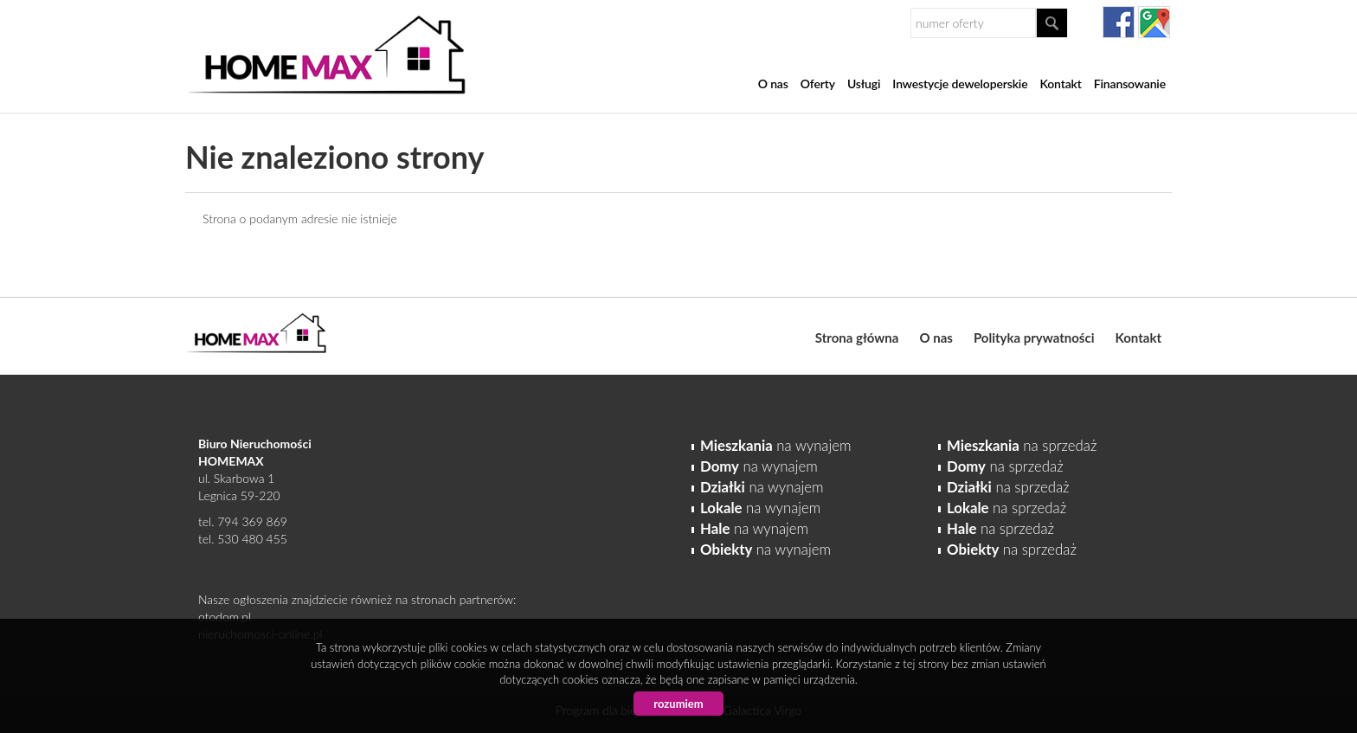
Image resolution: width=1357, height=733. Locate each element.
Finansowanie (1130, 83)
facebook (1119, 22)
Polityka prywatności (1034, 337)
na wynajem (775, 445)
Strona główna (857, 337)
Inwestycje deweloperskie (959, 83)
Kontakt (1060, 83)
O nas (773, 83)
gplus (1154, 22)
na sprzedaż (1022, 445)
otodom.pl (224, 616)
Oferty (818, 83)
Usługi (863, 83)
